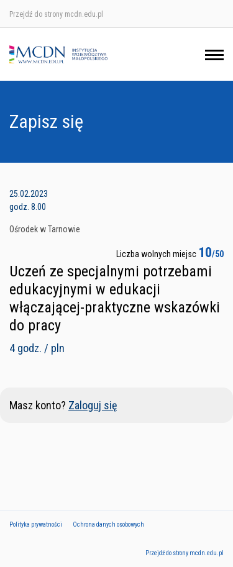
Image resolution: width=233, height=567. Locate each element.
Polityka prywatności (35, 524)
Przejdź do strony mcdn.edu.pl (56, 14)
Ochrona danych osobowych (108, 524)
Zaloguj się (92, 405)
